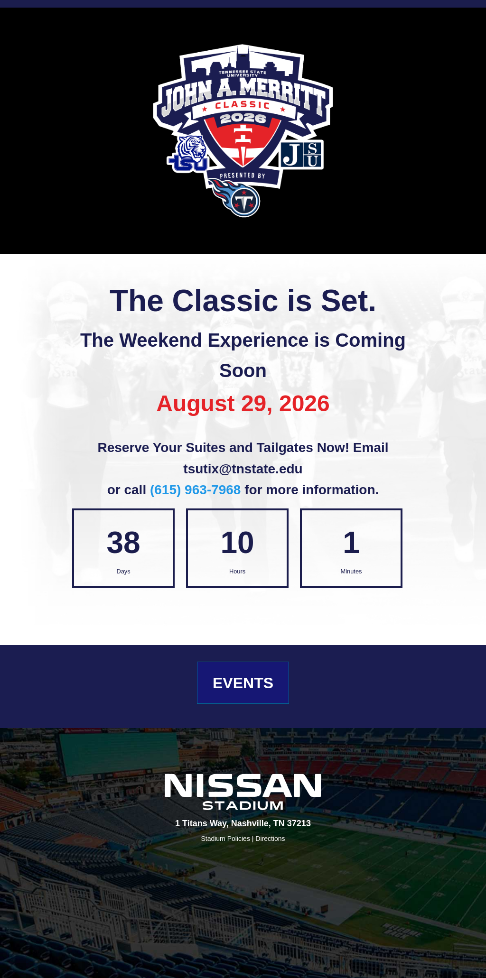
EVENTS (243, 683)
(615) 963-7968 (195, 489)
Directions (270, 838)
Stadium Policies (226, 838)
